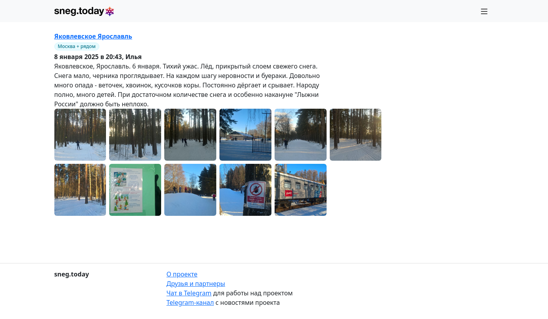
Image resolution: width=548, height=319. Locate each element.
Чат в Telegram (189, 293)
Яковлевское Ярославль (93, 36)
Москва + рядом (77, 46)
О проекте (182, 274)
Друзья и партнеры (196, 283)
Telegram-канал (190, 302)
